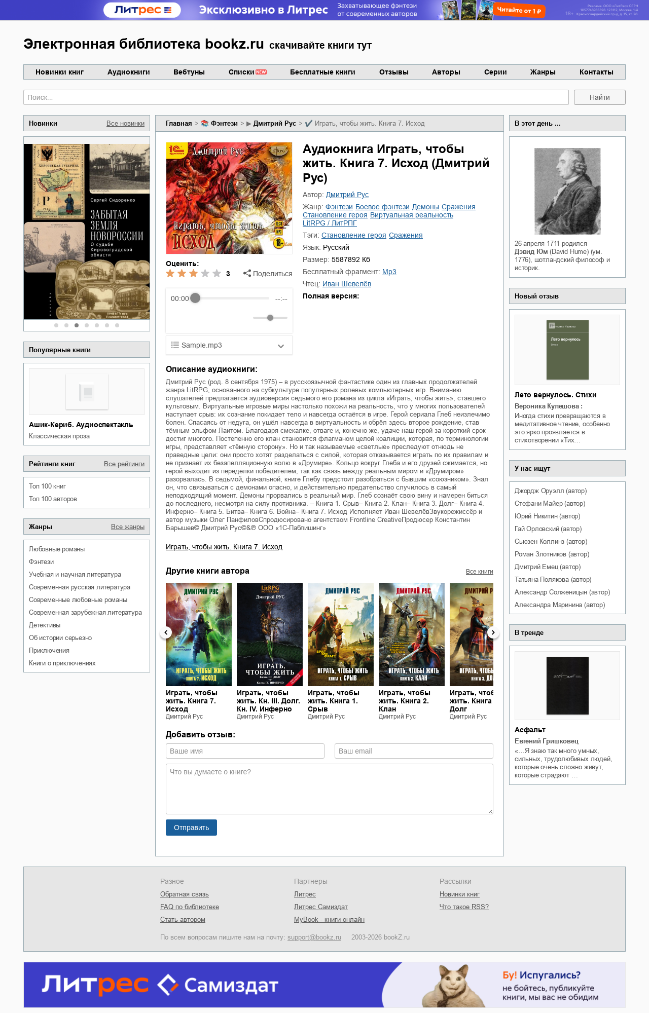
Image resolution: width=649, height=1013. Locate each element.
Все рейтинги (124, 464)
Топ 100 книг (47, 486)
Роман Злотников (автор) (552, 554)
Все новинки (125, 123)
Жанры (543, 72)
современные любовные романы (78, 600)
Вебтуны (189, 72)
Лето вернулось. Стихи (556, 395)
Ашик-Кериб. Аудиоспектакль (81, 425)
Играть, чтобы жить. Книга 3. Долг (475, 701)
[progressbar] (232, 298)
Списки (242, 72)
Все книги (479, 571)
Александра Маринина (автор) (560, 605)
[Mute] (243, 317)
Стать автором (182, 919)
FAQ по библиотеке (189, 907)
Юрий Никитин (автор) (547, 516)
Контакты (597, 72)
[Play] (203, 318)
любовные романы (57, 549)
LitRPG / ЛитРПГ (330, 223)
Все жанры (128, 527)
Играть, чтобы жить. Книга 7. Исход (224, 547)
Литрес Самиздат (321, 907)
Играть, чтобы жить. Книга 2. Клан (404, 701)
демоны (425, 207)
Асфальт (530, 730)
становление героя (335, 215)
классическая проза (59, 436)
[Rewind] (181, 317)
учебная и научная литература (75, 574)
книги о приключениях (62, 663)
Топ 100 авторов (53, 499)
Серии (495, 72)
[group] (229, 310)
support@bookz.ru (314, 937)
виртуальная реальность (411, 215)
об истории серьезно (60, 638)
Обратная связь (184, 894)
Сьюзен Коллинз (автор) (551, 541)
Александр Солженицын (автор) (562, 592)
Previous (166, 632)
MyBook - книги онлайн (329, 919)
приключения (49, 650)
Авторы (446, 72)
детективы (44, 625)
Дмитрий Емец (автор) (548, 567)
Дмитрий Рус (275, 123)
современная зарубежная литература (85, 612)
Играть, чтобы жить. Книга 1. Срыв (333, 701)
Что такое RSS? (464, 907)
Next (493, 632)
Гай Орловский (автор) (548, 529)
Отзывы (394, 72)
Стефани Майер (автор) (550, 503)
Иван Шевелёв (346, 284)
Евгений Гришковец (547, 741)
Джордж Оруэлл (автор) (551, 491)
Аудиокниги (128, 72)
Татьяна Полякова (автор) (553, 579)
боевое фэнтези (382, 207)
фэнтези (41, 562)
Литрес (305, 894)
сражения (459, 207)
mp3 (389, 272)
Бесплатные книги (322, 72)
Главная (179, 123)
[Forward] (225, 317)
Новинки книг (59, 72)
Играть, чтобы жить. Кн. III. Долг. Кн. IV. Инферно (268, 701)
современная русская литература (79, 587)
